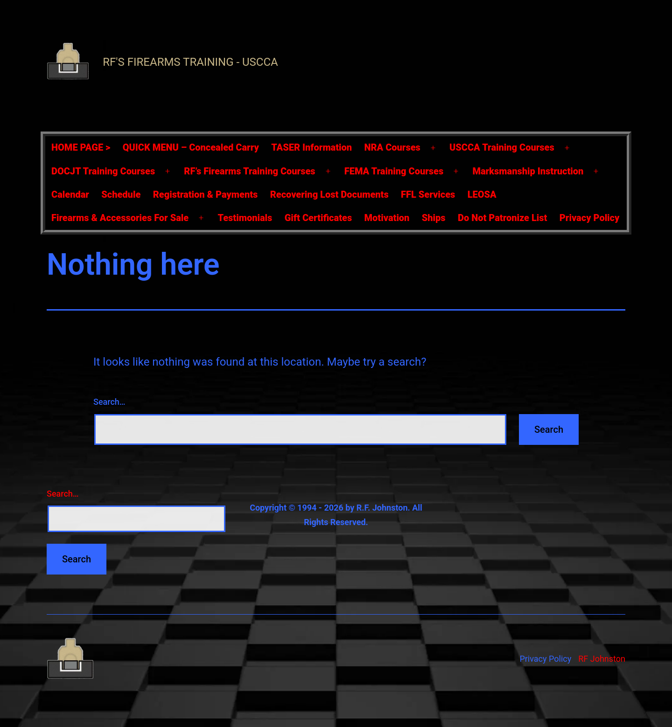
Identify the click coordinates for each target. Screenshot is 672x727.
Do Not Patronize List (502, 217)
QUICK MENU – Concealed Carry (191, 147)
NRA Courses (392, 147)
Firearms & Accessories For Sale (120, 217)
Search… (109, 402)
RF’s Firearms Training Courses (249, 171)
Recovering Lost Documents (329, 194)
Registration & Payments (205, 194)
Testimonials (244, 217)
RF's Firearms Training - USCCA (190, 62)
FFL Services (428, 194)
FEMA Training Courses (393, 171)
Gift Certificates (318, 217)
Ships (434, 217)
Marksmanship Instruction (527, 171)
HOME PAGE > (80, 147)
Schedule (120, 194)
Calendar (70, 194)
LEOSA (482, 194)
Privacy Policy (590, 217)
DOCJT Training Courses (103, 171)
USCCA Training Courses (501, 147)
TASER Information (311, 147)
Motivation (387, 217)
